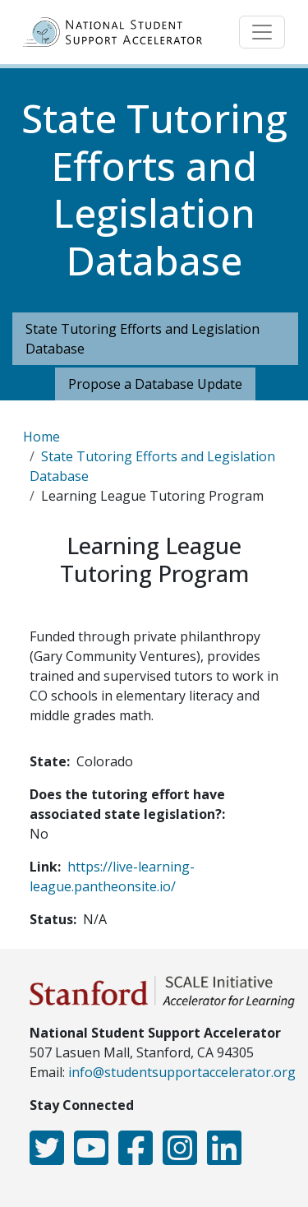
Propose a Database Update (155, 384)
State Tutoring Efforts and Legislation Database (142, 339)
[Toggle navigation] (262, 32)
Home (41, 437)
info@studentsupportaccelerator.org (182, 1072)
